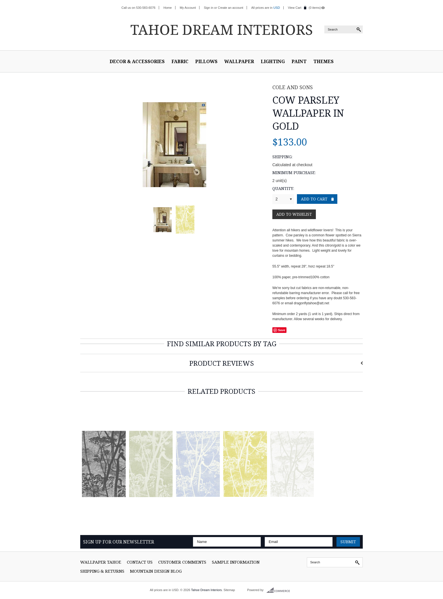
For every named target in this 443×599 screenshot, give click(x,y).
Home (168, 7)
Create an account (230, 7)
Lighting (273, 61)
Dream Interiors (221, 29)
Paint (299, 61)
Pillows (206, 61)
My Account (188, 7)
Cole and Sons (292, 87)
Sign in (208, 7)
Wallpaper (239, 61)
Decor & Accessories (137, 61)
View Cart (294, 7)
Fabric (179, 61)
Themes (323, 61)
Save (281, 330)
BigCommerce (279, 590)
